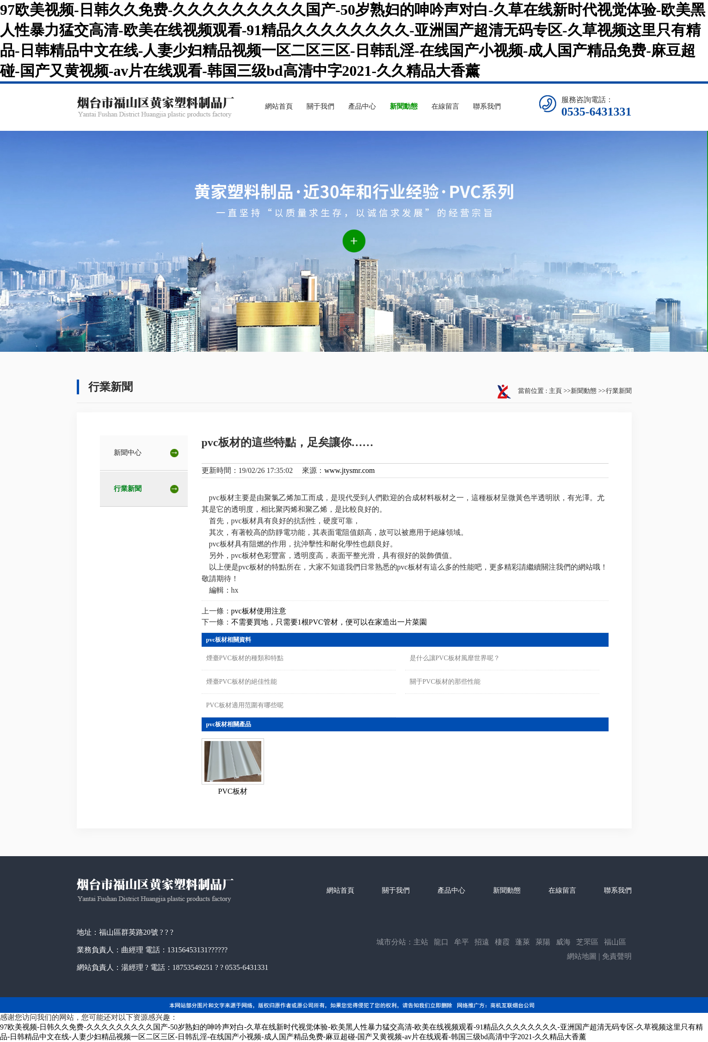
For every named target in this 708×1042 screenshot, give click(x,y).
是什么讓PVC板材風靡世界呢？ (455, 658)
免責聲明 (617, 956)
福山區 (615, 942)
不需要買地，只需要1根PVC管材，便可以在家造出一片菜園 (329, 622)
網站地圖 (582, 956)
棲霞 (502, 942)
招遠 (481, 942)
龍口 (441, 942)
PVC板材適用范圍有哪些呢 (244, 705)
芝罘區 (587, 942)
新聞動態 (584, 390)
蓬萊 (522, 942)
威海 (563, 942)
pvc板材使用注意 (258, 611)
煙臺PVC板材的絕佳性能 (241, 681)
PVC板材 (232, 791)
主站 (420, 942)
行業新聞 (619, 390)
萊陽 (543, 942)
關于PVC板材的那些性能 (445, 681)
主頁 (555, 390)
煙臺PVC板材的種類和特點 (244, 658)
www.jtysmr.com (349, 470)
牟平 (461, 942)
